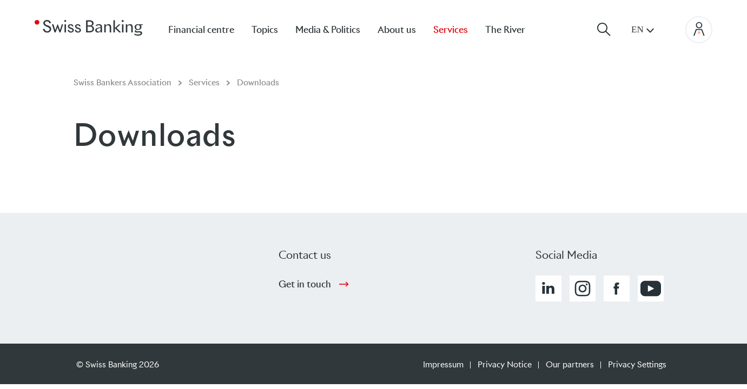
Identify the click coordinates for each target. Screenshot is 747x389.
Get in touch (305, 284)
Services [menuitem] (450, 30)
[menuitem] (514, 29)
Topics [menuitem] (265, 30)
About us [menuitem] (397, 30)
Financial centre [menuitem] (201, 30)
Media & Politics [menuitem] (327, 30)
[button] (548, 288)
